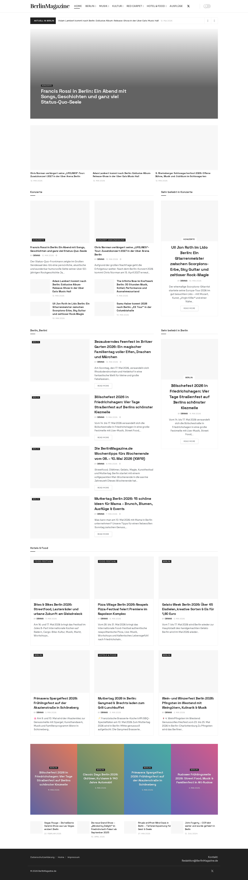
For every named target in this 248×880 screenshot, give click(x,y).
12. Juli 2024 (191, 833)
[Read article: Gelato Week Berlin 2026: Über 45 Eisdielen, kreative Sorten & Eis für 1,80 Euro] (188, 578)
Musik (103, 6)
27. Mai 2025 (144, 833)
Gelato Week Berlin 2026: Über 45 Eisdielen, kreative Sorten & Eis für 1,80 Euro (188, 609)
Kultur (117, 6)
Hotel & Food (156, 6)
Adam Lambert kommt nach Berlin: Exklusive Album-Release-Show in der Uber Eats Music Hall (108, 20)
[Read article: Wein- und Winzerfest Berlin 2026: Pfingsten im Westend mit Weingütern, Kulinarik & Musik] (188, 672)
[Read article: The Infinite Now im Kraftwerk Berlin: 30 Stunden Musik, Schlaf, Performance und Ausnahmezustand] (104, 286)
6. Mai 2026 (115, 618)
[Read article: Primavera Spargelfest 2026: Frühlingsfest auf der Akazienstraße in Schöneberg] (59, 672)
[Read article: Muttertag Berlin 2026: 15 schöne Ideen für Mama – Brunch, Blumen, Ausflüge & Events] (60, 517)
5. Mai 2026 (179, 618)
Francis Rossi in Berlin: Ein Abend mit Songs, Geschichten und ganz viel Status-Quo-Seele (58, 249)
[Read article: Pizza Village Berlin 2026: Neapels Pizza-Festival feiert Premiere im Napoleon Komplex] (124, 578)
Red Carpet (134, 6)
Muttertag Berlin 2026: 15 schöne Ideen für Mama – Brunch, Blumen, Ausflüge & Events (123, 503)
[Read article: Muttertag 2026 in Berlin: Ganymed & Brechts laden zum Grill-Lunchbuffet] (124, 672)
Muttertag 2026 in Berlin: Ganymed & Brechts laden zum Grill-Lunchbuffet (121, 703)
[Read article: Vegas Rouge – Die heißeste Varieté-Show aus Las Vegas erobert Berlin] (36, 827)
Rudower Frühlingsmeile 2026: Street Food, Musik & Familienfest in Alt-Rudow (194, 779)
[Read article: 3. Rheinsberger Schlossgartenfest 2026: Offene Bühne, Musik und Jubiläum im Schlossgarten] (186, 147)
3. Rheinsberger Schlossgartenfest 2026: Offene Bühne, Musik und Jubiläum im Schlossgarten (182, 175)
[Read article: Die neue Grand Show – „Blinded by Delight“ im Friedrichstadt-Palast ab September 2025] (83, 827)
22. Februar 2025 (52, 833)
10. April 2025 (97, 837)
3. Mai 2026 (115, 712)
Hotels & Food (107, 655)
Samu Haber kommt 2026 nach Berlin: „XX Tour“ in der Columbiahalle (134, 307)
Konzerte (47, 88)
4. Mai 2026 (194, 788)
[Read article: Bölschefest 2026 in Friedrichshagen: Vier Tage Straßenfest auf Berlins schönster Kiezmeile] (60, 415)
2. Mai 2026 (179, 712)
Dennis (36, 255)
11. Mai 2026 (122, 296)
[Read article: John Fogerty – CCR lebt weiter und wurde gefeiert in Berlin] (177, 827)
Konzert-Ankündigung (111, 240)
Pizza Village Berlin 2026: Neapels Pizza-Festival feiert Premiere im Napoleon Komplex (123, 609)
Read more (191, 308)
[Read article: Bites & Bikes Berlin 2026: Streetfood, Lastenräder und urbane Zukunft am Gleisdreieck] (59, 578)
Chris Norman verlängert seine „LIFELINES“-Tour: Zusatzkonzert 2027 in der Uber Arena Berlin (57, 175)
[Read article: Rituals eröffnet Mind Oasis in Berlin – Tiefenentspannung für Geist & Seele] (130, 827)
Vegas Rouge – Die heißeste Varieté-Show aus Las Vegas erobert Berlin (59, 826)
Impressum (73, 857)
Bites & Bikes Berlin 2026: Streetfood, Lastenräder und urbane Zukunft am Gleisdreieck (58, 609)
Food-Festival (43, 561)
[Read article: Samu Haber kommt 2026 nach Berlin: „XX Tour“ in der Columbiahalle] (104, 309)
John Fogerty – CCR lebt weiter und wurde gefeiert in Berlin (200, 826)
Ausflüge (176, 6)
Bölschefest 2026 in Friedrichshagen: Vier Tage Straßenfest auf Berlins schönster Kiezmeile (189, 396)
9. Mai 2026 (111, 417)
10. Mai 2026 (58, 318)
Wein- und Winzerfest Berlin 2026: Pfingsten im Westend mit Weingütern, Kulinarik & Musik (188, 703)
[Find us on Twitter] (212, 871)
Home (78, 6)
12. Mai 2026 (48, 255)
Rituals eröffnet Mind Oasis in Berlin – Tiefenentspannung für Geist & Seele (154, 826)
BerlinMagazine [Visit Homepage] (49, 6)
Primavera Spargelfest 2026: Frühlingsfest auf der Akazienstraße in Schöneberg (56, 703)
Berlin (89, 6)
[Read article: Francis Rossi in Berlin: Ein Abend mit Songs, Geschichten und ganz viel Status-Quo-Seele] (60, 222)
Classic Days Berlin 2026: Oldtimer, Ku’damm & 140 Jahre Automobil (100, 779)
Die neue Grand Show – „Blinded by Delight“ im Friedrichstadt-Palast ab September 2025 (104, 827)
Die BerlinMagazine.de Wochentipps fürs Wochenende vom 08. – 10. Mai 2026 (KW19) (121, 453)
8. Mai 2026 (111, 464)
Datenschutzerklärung (42, 857)
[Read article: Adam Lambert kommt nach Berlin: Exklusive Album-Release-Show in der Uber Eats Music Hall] (124, 147)
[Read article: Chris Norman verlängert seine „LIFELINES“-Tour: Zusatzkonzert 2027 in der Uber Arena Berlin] (61, 147)
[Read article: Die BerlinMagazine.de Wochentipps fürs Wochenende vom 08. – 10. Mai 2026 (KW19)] (60, 467)
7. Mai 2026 (111, 514)
